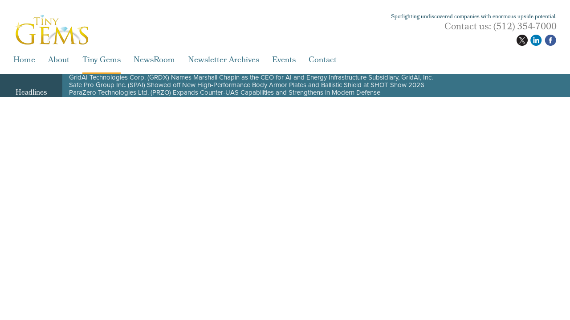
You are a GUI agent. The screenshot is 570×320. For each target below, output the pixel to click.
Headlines (31, 93)
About (58, 61)
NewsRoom (154, 61)
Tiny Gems (101, 61)
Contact (323, 61)
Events (284, 61)
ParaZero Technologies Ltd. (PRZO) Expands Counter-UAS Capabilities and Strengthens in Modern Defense (224, 92)
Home (24, 61)
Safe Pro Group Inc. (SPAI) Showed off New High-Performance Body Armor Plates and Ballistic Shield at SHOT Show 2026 (246, 85)
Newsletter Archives (223, 61)
